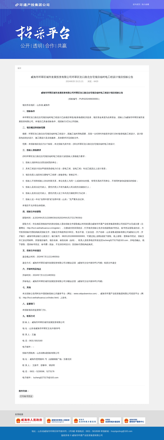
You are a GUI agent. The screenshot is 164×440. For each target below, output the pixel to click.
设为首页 (136, 4)
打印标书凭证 (26, 396)
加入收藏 (145, 4)
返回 (19, 68)
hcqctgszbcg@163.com (121, 431)
